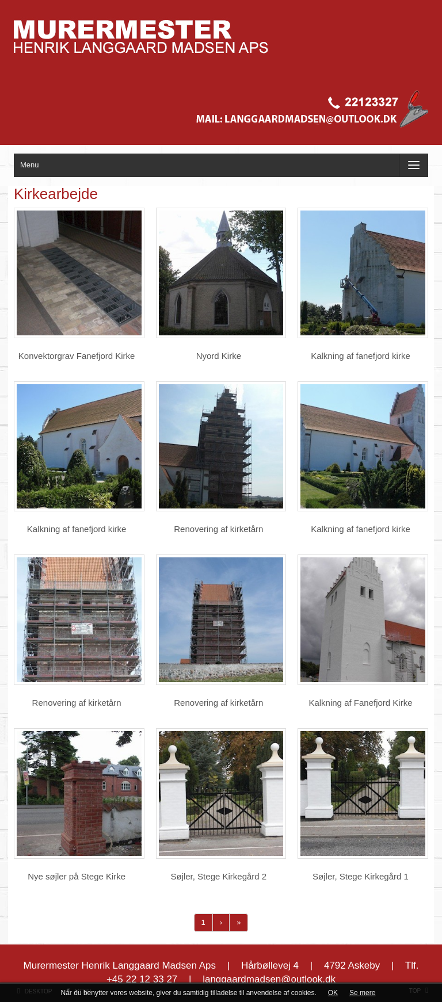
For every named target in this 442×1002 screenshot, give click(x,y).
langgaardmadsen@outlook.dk (269, 979)
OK (333, 993)
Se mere (362, 993)
